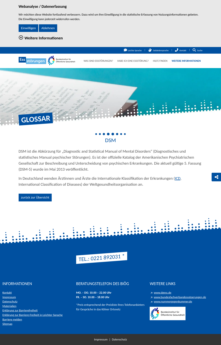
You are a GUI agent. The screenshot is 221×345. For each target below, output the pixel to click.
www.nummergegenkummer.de (173, 301)
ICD (177, 178)
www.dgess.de (162, 292)
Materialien (9, 306)
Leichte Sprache (133, 50)
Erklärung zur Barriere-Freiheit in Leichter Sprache (32, 315)
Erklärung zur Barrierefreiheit (20, 310)
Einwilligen (28, 28)
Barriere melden (12, 319)
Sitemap (7, 324)
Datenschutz (9, 301)
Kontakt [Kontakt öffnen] (180, 50)
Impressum (9, 297)
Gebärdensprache (158, 50)
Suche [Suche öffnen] (197, 50)
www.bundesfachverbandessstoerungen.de (180, 297)
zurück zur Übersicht (35, 197)
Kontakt (7, 292)
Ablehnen (48, 28)
